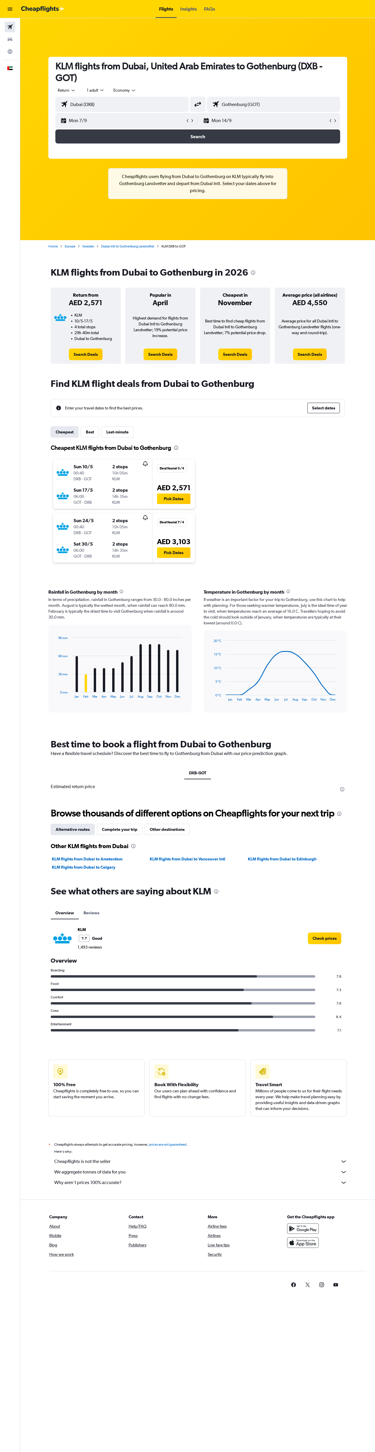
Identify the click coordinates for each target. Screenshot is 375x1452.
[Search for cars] (10, 39)
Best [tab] (90, 432)
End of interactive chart (55, 693)
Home (53, 246)
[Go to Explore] (10, 51)
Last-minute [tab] (117, 432)
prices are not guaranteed (167, 1144)
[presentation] (253, 272)
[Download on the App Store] (303, 1242)
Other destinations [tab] (167, 829)
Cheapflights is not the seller (200, 1161)
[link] (86, 354)
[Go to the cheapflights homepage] (42, 9)
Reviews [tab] (91, 913)
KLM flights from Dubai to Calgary (83, 867)
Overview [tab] (64, 913)
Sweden (88, 246)
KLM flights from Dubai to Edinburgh (282, 859)
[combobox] (66, 90)
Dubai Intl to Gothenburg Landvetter (127, 246)
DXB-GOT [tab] (197, 773)
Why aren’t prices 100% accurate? (200, 1182)
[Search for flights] (10, 27)
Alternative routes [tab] (73, 829)
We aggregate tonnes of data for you (200, 1172)
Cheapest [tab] (65, 432)
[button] (10, 9)
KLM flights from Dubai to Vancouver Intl (187, 859)
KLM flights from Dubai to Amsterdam (87, 859)
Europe (70, 246)
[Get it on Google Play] (303, 1228)
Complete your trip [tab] (119, 829)
